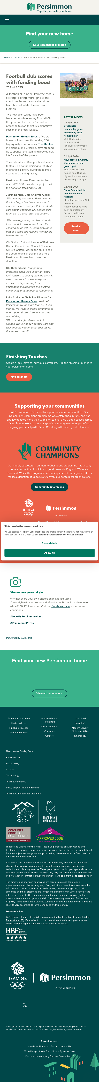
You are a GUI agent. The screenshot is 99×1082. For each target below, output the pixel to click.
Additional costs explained (49, 720)
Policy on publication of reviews (22, 787)
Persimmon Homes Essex (21, 136)
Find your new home (19, 718)
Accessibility (12, 763)
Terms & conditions (16, 781)
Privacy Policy (13, 757)
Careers (49, 736)
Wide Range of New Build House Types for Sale (49, 1051)
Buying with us (19, 723)
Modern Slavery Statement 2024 (80, 729)
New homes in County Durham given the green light (76, 163)
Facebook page (60, 606)
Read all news (76, 228)
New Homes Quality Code (19, 751)
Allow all (49, 553)
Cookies (10, 769)
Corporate (49, 731)
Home (7, 57)
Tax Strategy (12, 775)
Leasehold (80, 718)
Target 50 (80, 723)
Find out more (19, 377)
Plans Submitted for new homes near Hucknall (75, 194)
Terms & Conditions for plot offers (24, 793)
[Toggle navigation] (7, 19)
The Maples (45, 144)
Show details (49, 543)
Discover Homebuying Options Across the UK (49, 1056)
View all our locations (49, 693)
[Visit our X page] (25, 1005)
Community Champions (49, 487)
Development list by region (49, 45)
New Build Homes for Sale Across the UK (49, 1046)
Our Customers (49, 726)
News (17, 57)
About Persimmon (19, 732)
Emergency (80, 736)
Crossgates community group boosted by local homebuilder (73, 130)
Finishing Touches (18, 728)
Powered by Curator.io (19, 638)
